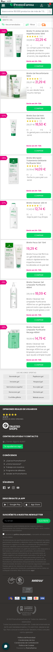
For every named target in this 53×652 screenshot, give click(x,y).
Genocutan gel (14, 392)
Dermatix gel (38, 392)
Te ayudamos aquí (12, 446)
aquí (32, 570)
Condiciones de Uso (26, 640)
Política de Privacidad (26, 637)
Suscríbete (43, 520)
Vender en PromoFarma (15, 473)
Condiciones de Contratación (26, 643)
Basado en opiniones (13, 419)
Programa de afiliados (14, 470)
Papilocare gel (38, 376)
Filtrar (30, 24)
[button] (42, 5)
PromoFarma (31, 648)
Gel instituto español (14, 387)
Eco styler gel (38, 387)
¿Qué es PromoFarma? (14, 461)
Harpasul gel (38, 382)
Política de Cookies (26, 645)
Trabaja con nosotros (13, 467)
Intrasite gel (14, 382)
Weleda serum (38, 397)
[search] (49, 11)
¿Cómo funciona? (12, 464)
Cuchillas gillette (14, 397)
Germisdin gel (14, 376)
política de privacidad (22, 534)
